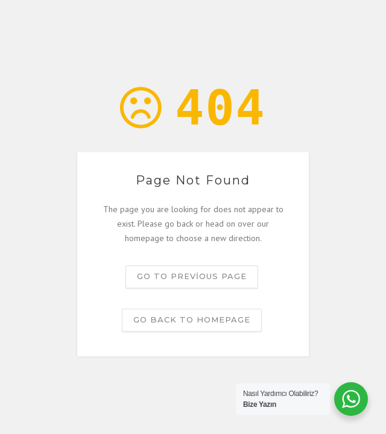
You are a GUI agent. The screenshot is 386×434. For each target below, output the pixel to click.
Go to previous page (192, 276)
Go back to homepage (191, 320)
